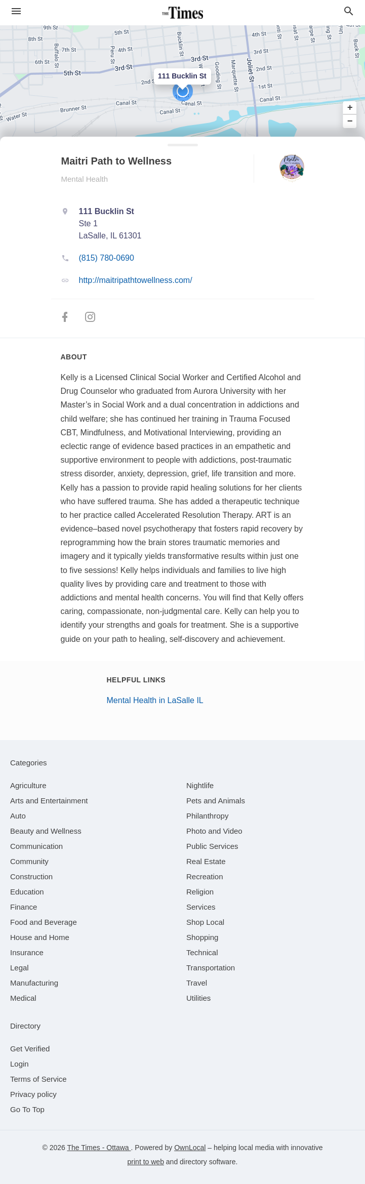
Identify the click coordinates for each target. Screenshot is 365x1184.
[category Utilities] (198, 998)
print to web (146, 1162)
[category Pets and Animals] (215, 800)
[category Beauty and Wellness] (46, 831)
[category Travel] (196, 982)
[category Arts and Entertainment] (49, 800)
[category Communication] (36, 846)
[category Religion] (200, 891)
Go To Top (27, 1109)
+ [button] (350, 108)
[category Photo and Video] (214, 831)
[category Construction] (31, 876)
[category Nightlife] (200, 785)
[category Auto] (18, 815)
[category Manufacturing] (34, 982)
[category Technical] (202, 952)
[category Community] (29, 861)
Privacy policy (33, 1094)
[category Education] (27, 891)
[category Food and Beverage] (43, 922)
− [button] (350, 121)
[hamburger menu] (16, 11)
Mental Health (84, 179)
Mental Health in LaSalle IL (155, 700)
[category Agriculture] (28, 785)
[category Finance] (23, 907)
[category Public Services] (212, 846)
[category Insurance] (27, 952)
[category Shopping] (202, 937)
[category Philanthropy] (207, 815)
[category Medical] (23, 998)
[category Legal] (19, 967)
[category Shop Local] (205, 922)
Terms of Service (38, 1079)
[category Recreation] (204, 876)
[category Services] (201, 907)
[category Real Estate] (206, 861)
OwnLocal (190, 1148)
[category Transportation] (210, 967)
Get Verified (30, 1048)
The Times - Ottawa (99, 1148)
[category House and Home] (39, 937)
